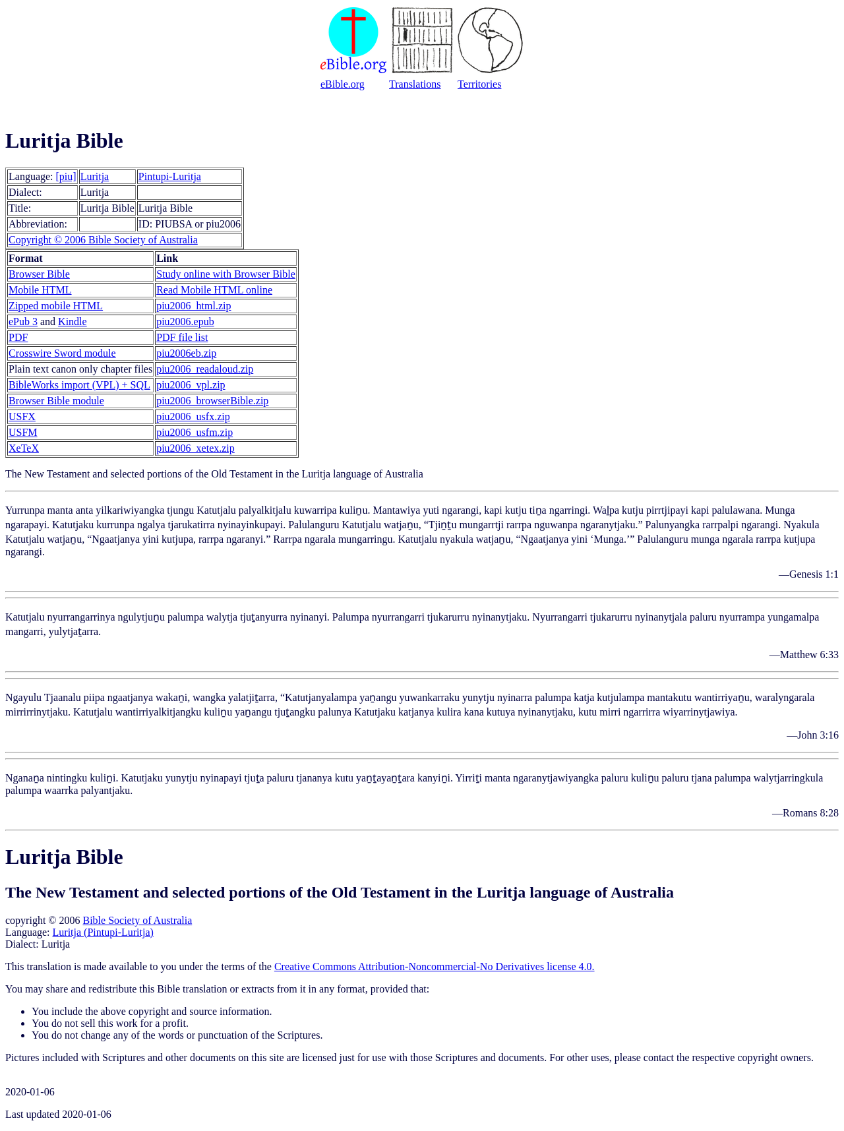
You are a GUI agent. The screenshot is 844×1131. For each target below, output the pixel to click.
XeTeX (24, 448)
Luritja (94, 176)
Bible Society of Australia (137, 920)
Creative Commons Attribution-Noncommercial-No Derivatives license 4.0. (434, 966)
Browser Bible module (56, 400)
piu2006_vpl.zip (190, 384)
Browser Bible (39, 274)
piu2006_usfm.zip (194, 432)
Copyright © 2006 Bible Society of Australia (103, 239)
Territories (479, 84)
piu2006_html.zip (193, 305)
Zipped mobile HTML (56, 305)
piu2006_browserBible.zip (212, 400)
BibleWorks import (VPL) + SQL (79, 384)
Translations (415, 84)
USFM (23, 432)
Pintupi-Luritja (169, 176)
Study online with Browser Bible (225, 274)
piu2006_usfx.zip (193, 416)
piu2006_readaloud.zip (204, 369)
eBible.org (342, 84)
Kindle (72, 321)
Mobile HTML (40, 289)
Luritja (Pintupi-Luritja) (103, 932)
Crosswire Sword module (62, 353)
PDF (18, 337)
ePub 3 (23, 321)
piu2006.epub (185, 321)
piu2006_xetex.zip (195, 448)
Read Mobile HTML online (214, 289)
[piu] (66, 176)
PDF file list (182, 337)
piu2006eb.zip (186, 353)
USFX (22, 416)
